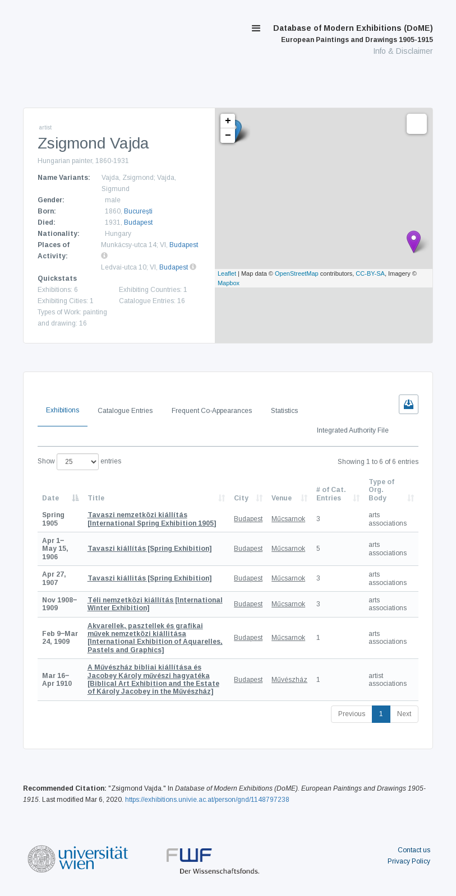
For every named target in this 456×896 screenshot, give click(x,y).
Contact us (414, 850)
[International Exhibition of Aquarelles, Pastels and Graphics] (155, 638)
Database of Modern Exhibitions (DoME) (353, 34)
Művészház (289, 680)
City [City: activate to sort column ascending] (241, 498)
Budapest (138, 222)
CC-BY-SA (370, 273)
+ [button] (228, 121)
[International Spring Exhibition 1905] (151, 519)
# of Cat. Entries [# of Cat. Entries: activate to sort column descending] (331, 494)
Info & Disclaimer (403, 51)
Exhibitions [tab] (62, 410)
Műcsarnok (288, 519)
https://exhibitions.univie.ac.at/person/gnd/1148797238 (207, 800)
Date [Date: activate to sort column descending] (50, 498)
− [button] (228, 135)
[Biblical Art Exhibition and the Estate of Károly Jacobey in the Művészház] (153, 679)
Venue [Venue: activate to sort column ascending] (281, 498)
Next (404, 714)
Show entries (79, 461)
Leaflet (227, 273)
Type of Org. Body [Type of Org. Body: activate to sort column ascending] (381, 490)
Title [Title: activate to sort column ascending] (95, 498)
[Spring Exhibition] (149, 549)
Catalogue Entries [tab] (125, 411)
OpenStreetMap (297, 273)
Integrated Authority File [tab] (353, 430)
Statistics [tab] (284, 411)
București (138, 211)
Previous (351, 714)
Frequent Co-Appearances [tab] (212, 411)
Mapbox (228, 283)
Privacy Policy (409, 861)
